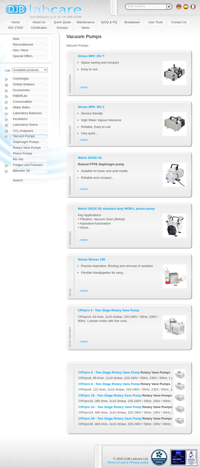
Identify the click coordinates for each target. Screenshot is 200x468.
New (16, 39)
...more (83, 87)
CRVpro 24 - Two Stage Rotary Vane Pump (110, 407)
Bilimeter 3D (21, 170)
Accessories (21, 90)
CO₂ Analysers (23, 131)
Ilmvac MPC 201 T (91, 56)
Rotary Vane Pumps (27, 147)
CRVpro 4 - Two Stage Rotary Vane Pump (108, 310)
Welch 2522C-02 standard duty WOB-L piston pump (116, 208)
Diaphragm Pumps (26, 142)
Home (16, 22)
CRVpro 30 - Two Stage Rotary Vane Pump (110, 418)
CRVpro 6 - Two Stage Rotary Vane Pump (109, 372)
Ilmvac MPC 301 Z (91, 107)
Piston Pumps (22, 153)
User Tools (155, 22)
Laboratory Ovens (25, 124)
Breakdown (132, 22)
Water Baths (21, 107)
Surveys (62, 28)
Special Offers (22, 56)
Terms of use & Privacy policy (128, 462)
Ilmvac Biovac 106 (91, 259)
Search (18, 180)
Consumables (22, 101)
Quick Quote (62, 22)
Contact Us (179, 22)
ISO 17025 (15, 28)
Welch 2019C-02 (90, 158)
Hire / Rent (20, 50)
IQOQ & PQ (109, 22)
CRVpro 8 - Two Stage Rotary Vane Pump (109, 384)
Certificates (39, 28)
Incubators (20, 119)
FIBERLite (20, 96)
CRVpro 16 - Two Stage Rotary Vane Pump (110, 395)
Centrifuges (21, 78)
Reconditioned (23, 44)
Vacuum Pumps (24, 136)
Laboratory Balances (27, 113)
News (86, 28)
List (7, 70)
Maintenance (85, 22)
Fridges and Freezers (28, 165)
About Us (38, 22)
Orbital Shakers (24, 84)
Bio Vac (18, 159)
